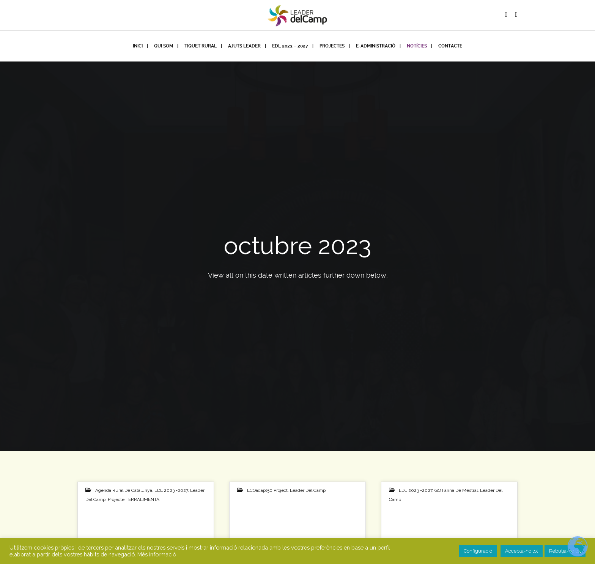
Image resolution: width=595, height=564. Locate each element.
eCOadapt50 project (267, 490)
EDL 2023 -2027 (171, 490)
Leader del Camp (308, 490)
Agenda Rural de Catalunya (123, 490)
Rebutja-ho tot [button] (565, 551)
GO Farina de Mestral (456, 490)
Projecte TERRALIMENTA (133, 499)
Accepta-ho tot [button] (521, 551)
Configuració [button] (478, 551)
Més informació (156, 554)
